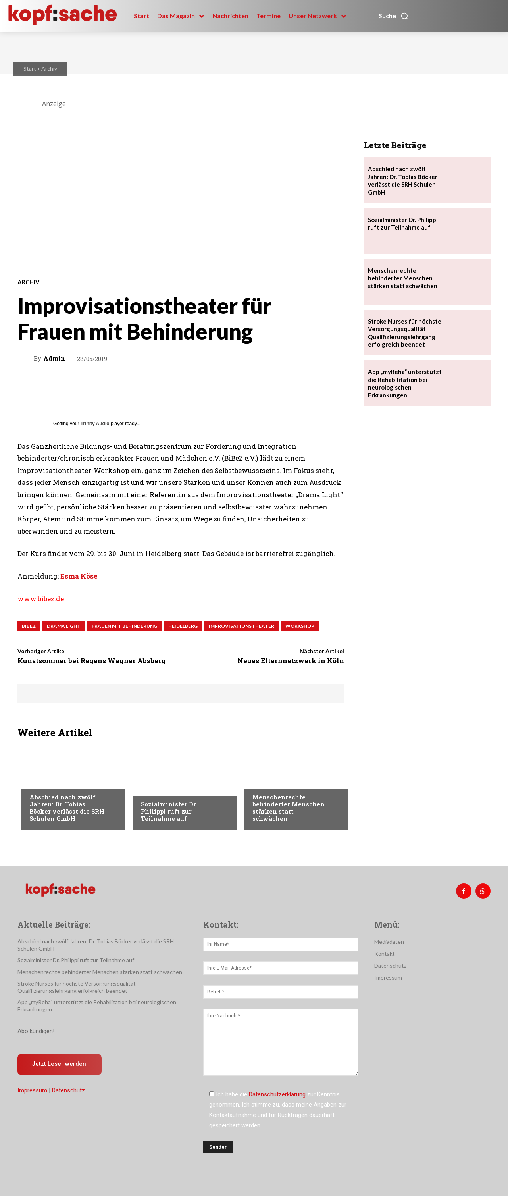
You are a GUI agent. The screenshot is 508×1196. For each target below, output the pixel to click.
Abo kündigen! (35, 1031)
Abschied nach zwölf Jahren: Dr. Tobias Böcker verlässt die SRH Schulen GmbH (66, 807)
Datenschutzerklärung (277, 1094)
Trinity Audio (95, 423)
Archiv (49, 68)
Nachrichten (47, 781)
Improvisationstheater (241, 626)
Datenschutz (68, 1090)
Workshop (299, 626)
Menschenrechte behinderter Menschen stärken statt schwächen (288, 807)
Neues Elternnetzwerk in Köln (290, 660)
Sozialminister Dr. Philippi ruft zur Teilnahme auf (169, 811)
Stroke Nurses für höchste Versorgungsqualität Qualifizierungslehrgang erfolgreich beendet (76, 987)
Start (29, 68)
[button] (394, 16)
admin (54, 358)
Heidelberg (183, 626)
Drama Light (64, 626)
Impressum (32, 1090)
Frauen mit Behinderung (124, 626)
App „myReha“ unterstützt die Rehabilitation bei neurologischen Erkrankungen (405, 383)
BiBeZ (29, 626)
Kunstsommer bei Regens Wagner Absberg (91, 660)
